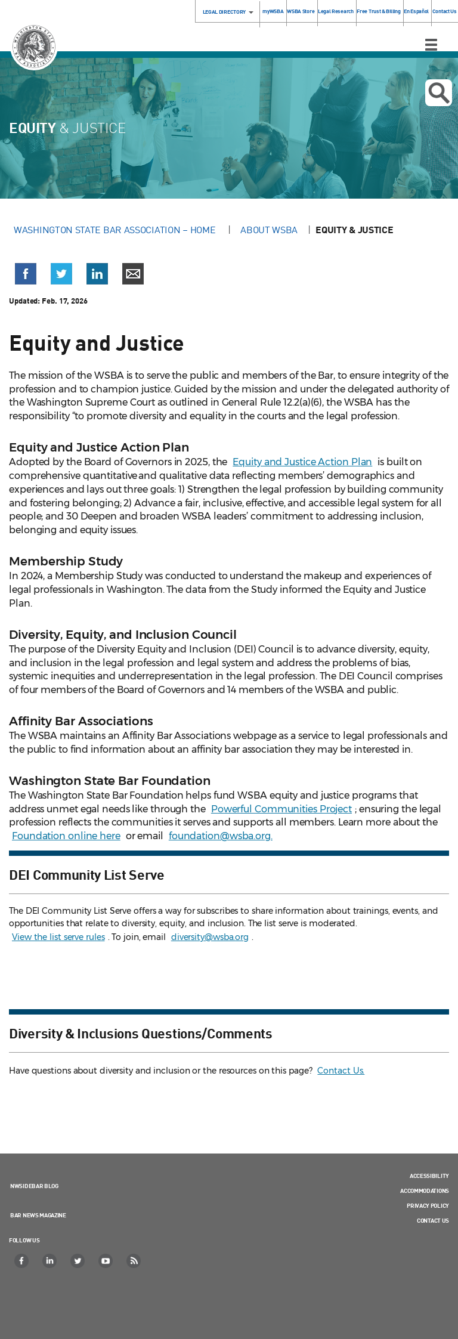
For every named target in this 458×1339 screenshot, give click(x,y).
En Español (416, 11)
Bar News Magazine (38, 1215)
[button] (25, 273)
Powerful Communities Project (281, 809)
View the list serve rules (58, 937)
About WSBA (269, 230)
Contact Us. (340, 1070)
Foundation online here (66, 836)
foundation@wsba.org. (221, 836)
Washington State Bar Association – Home (116, 230)
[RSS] (134, 1261)
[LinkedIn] (50, 1261)
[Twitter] (78, 1261)
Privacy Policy (428, 1205)
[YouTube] (106, 1261)
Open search (439, 93)
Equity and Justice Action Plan (302, 462)
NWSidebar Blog (34, 1185)
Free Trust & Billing (378, 11)
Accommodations (424, 1190)
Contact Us (444, 11)
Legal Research (336, 11)
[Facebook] (22, 1261)
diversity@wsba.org (210, 937)
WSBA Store (300, 11)
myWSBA (272, 11)
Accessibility (429, 1175)
